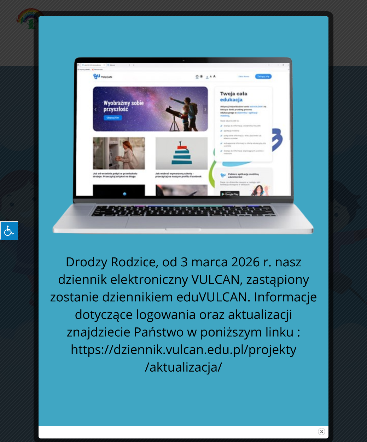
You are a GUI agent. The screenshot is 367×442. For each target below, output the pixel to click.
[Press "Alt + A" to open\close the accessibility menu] (9, 230)
